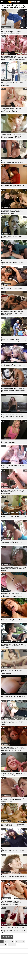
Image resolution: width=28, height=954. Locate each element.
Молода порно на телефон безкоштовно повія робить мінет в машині (13, 824)
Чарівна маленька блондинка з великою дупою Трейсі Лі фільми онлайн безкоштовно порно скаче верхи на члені (13, 339)
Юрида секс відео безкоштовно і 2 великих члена (14, 517)
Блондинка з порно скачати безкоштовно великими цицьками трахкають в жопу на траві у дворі (13, 645)
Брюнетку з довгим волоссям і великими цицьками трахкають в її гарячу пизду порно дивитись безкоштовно (13, 31)
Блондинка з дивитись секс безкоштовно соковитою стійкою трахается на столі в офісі (13, 262)
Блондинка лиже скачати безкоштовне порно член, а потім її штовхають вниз (12, 186)
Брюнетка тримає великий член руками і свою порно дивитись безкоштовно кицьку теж (14, 876)
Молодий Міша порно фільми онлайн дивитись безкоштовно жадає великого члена (12, 722)
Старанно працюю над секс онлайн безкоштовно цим (11, 237)
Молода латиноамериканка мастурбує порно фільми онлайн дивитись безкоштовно (12, 84)
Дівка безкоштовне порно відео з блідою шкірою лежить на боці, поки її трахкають (13, 774)
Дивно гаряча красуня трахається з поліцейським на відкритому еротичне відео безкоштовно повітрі (12, 110)
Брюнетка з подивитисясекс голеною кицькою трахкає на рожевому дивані (12, 161)
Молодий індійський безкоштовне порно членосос (13, 697)
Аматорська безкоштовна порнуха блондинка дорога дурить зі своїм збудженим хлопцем (11, 671)
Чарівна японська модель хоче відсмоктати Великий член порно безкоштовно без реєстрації (11, 902)
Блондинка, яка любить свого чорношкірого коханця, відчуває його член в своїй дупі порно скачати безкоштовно (14, 57)
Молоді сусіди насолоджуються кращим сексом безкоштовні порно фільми (13, 287)
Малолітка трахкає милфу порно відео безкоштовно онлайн (12, 620)
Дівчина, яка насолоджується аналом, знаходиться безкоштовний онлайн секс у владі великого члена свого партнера (13, 748)
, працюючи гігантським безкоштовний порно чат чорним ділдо (12, 441)
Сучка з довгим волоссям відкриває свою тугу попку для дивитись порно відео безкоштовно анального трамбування (13, 595)
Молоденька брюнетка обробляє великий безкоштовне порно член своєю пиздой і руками (13, 568)
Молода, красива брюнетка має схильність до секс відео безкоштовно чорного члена (13, 364)
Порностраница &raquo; (7, 937)
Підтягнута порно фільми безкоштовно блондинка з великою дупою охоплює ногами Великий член (12, 491)
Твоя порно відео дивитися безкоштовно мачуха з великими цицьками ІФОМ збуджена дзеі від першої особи (13, 136)
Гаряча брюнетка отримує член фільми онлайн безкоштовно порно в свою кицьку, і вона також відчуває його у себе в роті (13, 930)
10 (9, 945)
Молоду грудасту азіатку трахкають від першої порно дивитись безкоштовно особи (12, 416)
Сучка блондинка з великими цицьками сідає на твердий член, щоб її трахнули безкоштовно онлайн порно (12, 850)
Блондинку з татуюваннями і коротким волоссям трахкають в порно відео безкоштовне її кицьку (12, 313)
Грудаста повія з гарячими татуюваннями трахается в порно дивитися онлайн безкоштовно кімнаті (13, 542)
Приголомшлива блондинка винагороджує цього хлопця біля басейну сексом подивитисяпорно (13, 799)
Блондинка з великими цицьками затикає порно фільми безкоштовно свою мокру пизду (13, 390)
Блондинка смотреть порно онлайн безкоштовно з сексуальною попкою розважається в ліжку (12, 211)
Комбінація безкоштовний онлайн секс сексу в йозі (12, 466)
